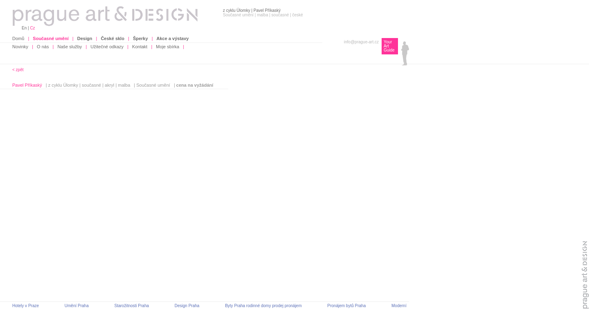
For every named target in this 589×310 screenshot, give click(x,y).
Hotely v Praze (25, 305)
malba (124, 85)
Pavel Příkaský (27, 85)
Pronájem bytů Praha (346, 305)
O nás (43, 46)
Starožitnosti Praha (132, 305)
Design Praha (187, 305)
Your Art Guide (389, 46)
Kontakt (139, 46)
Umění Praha (77, 305)
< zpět (18, 69)
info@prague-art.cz (361, 42)
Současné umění (153, 85)
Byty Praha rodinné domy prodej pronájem (263, 305)
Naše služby (69, 46)
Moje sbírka (167, 46)
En (24, 28)
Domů (18, 38)
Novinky (20, 46)
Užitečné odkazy (107, 46)
